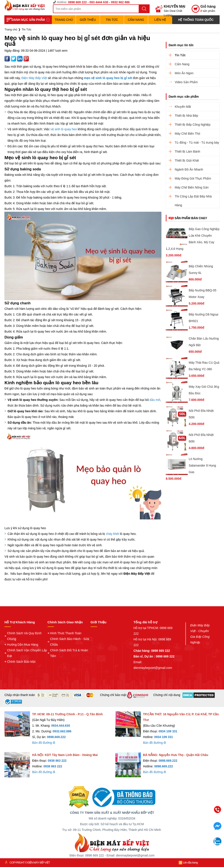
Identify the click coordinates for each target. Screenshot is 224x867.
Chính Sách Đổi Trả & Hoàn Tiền (69, 653)
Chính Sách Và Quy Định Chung (24, 636)
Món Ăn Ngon (184, 73)
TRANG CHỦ (64, 19)
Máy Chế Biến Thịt (187, 133)
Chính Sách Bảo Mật (21, 661)
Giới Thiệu (88, 19)
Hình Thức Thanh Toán (65, 633)
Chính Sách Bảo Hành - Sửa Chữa (69, 641)
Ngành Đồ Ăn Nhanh (189, 169)
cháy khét (112, 534)
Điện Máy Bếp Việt (34, 78)
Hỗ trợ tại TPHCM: (146, 628)
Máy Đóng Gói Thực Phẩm (193, 178)
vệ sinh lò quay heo (64, 129)
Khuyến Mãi (183, 106)
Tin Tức (112, 19)
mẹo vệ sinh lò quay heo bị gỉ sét (108, 78)
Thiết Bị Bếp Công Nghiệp (192, 124)
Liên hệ (160, 19)
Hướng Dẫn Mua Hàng (22, 644)
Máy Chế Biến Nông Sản (192, 187)
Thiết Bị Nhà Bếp (186, 115)
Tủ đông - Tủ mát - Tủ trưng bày (197, 142)
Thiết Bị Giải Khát (187, 160)
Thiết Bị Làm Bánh (187, 151)
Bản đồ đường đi (43, 742)
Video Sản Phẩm (186, 82)
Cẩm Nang (136, 19)
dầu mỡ (155, 400)
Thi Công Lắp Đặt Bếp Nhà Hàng (193, 198)
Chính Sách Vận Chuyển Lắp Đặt (27, 653)
